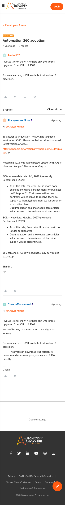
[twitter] (19, 454)
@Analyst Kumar (15, 126)
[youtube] (36, 454)
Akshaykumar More (19, 120)
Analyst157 (14, 55)
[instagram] (45, 454)
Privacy (11, 476)
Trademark (50, 482)
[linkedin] (27, 454)
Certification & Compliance (33, 488)
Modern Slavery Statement (18, 482)
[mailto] (53, 454)
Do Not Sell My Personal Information (36, 476)
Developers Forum (15, 25)
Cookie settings (37, 419)
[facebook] (11, 454)
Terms (38, 482)
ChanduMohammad (19, 304)
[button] (3, 6)
